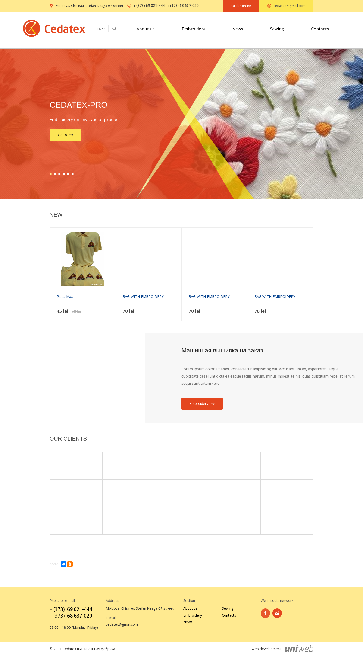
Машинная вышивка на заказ (222, 350)
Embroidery (193, 29)
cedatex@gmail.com (122, 624)
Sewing (277, 29)
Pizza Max (65, 296)
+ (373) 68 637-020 (183, 5)
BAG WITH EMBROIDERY (143, 296)
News (237, 29)
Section (189, 600)
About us (146, 29)
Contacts (320, 29)
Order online (241, 5)
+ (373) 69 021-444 (149, 5)
